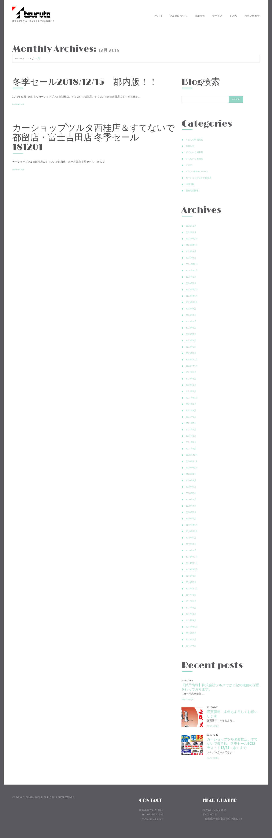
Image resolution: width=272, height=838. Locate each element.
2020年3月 (191, 512)
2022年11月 (192, 366)
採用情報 (200, 15)
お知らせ (190, 146)
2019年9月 (191, 537)
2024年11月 (192, 270)
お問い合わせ (252, 15)
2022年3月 (191, 378)
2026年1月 (191, 232)
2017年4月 (191, 607)
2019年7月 (191, 544)
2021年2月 (191, 442)
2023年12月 (192, 289)
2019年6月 (191, 550)
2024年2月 (191, 277)
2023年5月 (191, 328)
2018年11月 (192, 563)
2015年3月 (191, 633)
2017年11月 (192, 588)
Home (158, 15)
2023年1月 (191, 353)
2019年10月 (192, 531)
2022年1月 (191, 391)
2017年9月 (191, 595)
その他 (189, 165)
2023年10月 (192, 302)
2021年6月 (191, 417)
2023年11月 (192, 296)
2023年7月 (191, 315)
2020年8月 (191, 480)
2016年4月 (191, 620)
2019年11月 (192, 525)
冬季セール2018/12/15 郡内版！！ (85, 82)
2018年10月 (192, 569)
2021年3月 (191, 436)
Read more (18, 104)
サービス (217, 15)
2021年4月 (191, 429)
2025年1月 (191, 258)
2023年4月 (191, 334)
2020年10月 (192, 467)
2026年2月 (191, 226)
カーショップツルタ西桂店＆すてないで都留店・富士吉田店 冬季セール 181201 (93, 138)
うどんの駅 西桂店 (194, 139)
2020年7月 (191, 487)
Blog (233, 15)
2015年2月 (191, 639)
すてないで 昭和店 (194, 152)
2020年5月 (191, 499)
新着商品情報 (192, 190)
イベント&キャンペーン (197, 171)
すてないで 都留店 (194, 159)
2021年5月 (191, 423)
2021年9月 (191, 404)
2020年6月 (191, 493)
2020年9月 (191, 474)
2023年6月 (191, 321)
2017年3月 (191, 614)
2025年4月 (191, 251)
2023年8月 (191, 308)
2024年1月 (191, 283)
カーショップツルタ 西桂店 (199, 178)
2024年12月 (192, 264)
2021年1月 (191, 448)
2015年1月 (191, 646)
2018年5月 (191, 576)
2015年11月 (192, 627)
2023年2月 (191, 347)
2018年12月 (192, 557)
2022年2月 (191, 385)
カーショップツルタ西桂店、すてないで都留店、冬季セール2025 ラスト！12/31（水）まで (232, 743)
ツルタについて (178, 15)
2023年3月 (191, 340)
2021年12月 (192, 398)
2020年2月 (191, 518)
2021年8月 (191, 410)
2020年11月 (192, 461)
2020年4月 (191, 506)
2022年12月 (192, 359)
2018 (28, 58)
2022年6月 (191, 372)
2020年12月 (192, 455)
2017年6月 (191, 601)
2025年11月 (192, 245)
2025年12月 (192, 238)
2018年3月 (191, 582)
